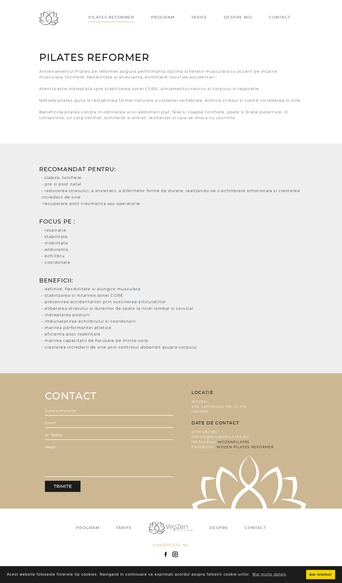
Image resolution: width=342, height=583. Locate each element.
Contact (279, 17)
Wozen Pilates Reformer (245, 447)
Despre (218, 528)
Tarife (199, 17)
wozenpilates (234, 442)
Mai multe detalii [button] (269, 574)
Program (163, 17)
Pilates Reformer (111, 17)
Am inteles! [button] (320, 574)
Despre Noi (238, 17)
